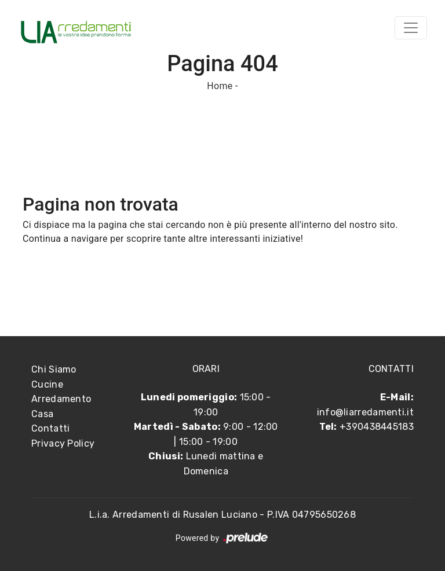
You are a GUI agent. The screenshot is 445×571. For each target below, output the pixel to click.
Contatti (50, 428)
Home (219, 85)
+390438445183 (377, 426)
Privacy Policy (62, 443)
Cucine (47, 384)
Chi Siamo (53, 369)
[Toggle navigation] (411, 27)
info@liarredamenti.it (365, 412)
